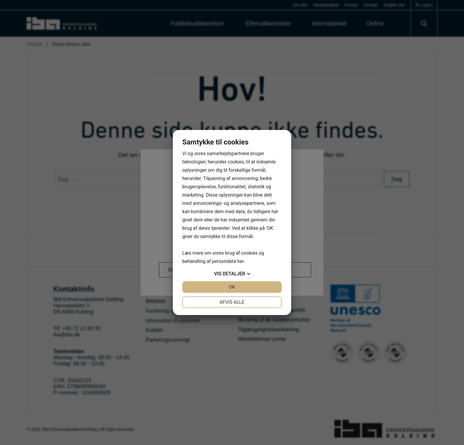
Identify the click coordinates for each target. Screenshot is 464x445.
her (240, 261)
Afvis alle (232, 302)
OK (232, 287)
